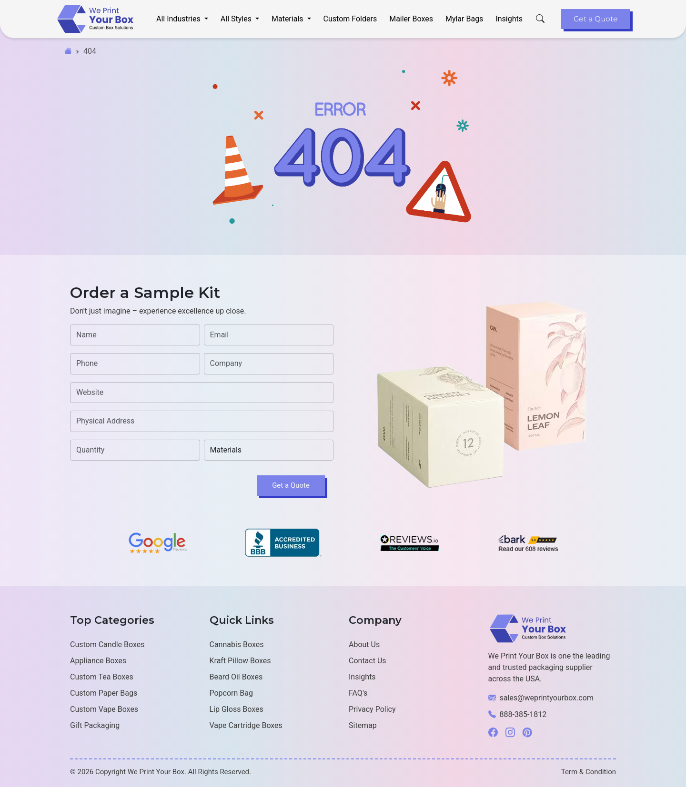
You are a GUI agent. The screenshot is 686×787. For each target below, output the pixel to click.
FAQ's (358, 693)
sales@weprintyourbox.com (547, 697)
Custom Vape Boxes (104, 709)
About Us (364, 644)
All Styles (237, 18)
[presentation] (142, 486)
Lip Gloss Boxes (236, 709)
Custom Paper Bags (103, 693)
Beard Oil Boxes (236, 676)
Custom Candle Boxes (107, 644)
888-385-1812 (523, 714)
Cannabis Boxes (237, 644)
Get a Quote (596, 18)
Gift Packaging (95, 725)
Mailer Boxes (411, 18)
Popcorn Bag (231, 693)
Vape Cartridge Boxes (246, 725)
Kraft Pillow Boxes (240, 660)
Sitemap (363, 725)
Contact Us (367, 660)
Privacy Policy (372, 709)
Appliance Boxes (98, 660)
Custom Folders (350, 18)
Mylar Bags (464, 18)
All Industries (179, 18)
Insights (509, 18)
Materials (288, 18)
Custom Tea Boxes (101, 676)
